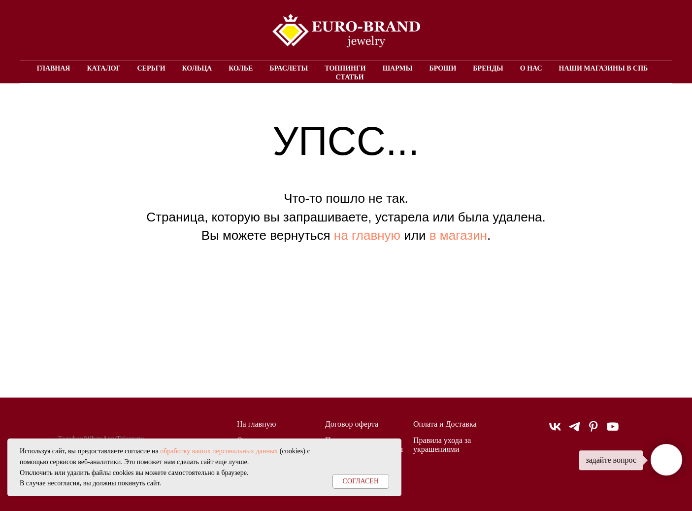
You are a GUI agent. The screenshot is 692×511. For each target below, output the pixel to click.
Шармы (398, 68)
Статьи (349, 77)
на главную (367, 235)
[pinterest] (593, 431)
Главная (53, 68)
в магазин (458, 235)
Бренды (488, 68)
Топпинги (345, 68)
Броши (442, 68)
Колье (241, 68)
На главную (256, 424)
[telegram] (574, 431)
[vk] (555, 431)
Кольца (197, 68)
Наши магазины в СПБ (603, 68)
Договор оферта (351, 424)
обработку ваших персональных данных (219, 451)
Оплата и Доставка (445, 424)
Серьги (151, 68)
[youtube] (613, 431)
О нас (531, 68)
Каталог (103, 68)
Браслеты (288, 68)
